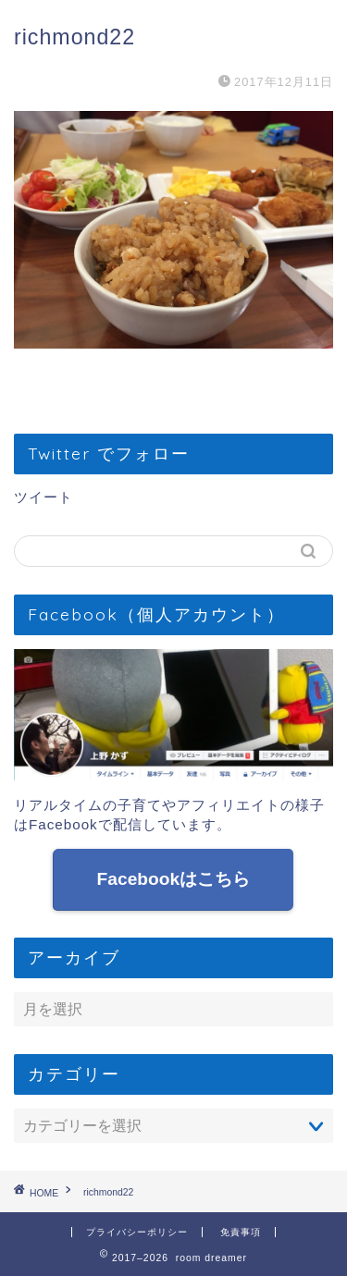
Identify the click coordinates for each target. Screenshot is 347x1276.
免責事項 (240, 1232)
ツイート (43, 497)
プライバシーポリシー (137, 1232)
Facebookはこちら (174, 879)
